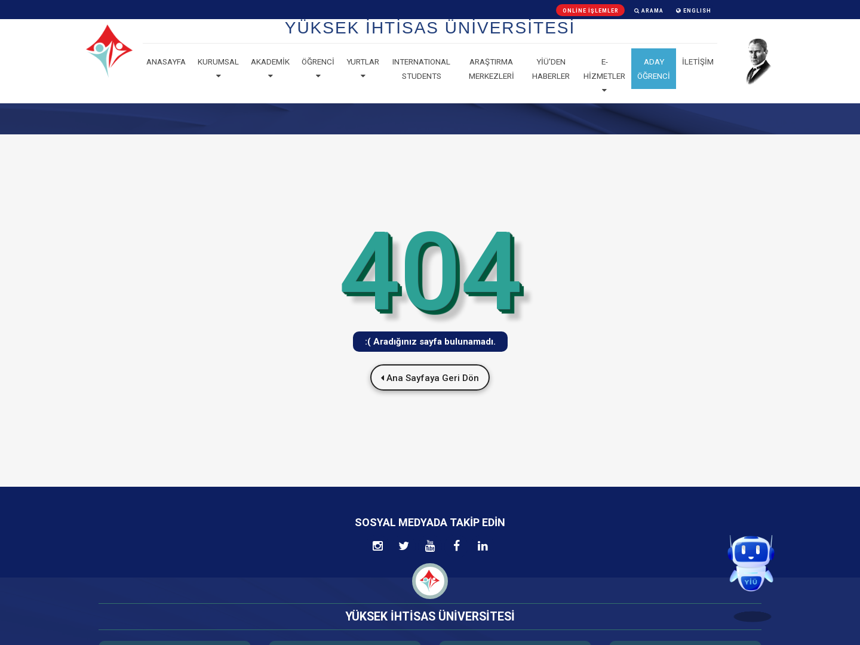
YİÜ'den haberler (551, 69)
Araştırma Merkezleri (491, 69)
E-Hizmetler (604, 76)
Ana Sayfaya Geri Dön (430, 378)
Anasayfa (166, 61)
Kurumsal (218, 69)
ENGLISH (693, 11)
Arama (649, 11)
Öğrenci (318, 69)
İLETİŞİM (698, 61)
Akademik (270, 69)
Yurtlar (362, 69)
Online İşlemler (591, 11)
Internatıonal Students (421, 69)
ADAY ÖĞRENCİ (653, 69)
